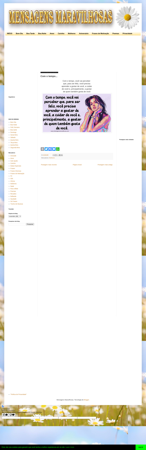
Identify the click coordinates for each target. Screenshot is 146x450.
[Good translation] (5, 415)
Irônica (12, 181)
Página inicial (77, 165)
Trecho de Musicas (16, 204)
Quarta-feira (14, 140)
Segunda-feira (15, 147)
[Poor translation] (12, 415)
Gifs (11, 178)
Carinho (61, 33)
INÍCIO (9, 33)
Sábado (13, 137)
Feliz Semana (15, 127)
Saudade (13, 199)
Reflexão (13, 196)
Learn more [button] (69, 447)
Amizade (13, 156)
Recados (13, 194)
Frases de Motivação (100, 33)
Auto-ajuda (14, 161)
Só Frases (13, 201)
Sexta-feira (14, 135)
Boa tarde (13, 130)
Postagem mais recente (49, 165)
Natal (12, 186)
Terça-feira (13, 142)
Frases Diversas (15, 171)
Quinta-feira (14, 145)
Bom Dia (19, 33)
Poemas (115, 33)
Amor (52, 33)
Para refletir (14, 189)
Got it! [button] (141, 447)
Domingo (13, 132)
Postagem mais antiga (105, 165)
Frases (12, 168)
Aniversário (83, 33)
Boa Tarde (30, 33)
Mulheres (71, 33)
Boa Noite (42, 33)
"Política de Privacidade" (18, 394)
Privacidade (127, 33)
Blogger (86, 400)
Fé (11, 176)
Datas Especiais (15, 166)
